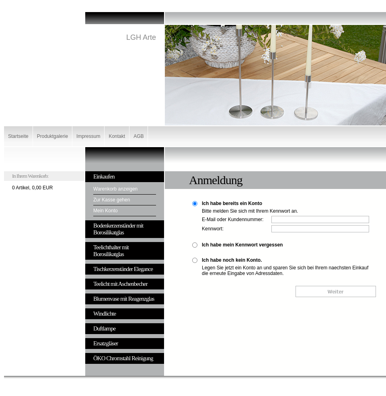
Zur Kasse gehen (111, 200)
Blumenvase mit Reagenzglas (123, 298)
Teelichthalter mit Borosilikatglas (111, 250)
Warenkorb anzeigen (115, 189)
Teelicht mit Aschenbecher (120, 284)
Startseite (18, 136)
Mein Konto (105, 210)
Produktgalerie (52, 136)
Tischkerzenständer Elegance (123, 269)
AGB (138, 136)
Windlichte (104, 313)
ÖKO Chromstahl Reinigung (123, 358)
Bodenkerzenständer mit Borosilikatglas (118, 229)
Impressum (88, 136)
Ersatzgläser (105, 343)
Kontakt (117, 136)
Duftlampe (104, 328)
